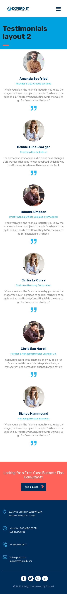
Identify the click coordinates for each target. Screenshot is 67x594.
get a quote (34, 487)
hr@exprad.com (18, 557)
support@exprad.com (21, 560)
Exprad (50, 586)
